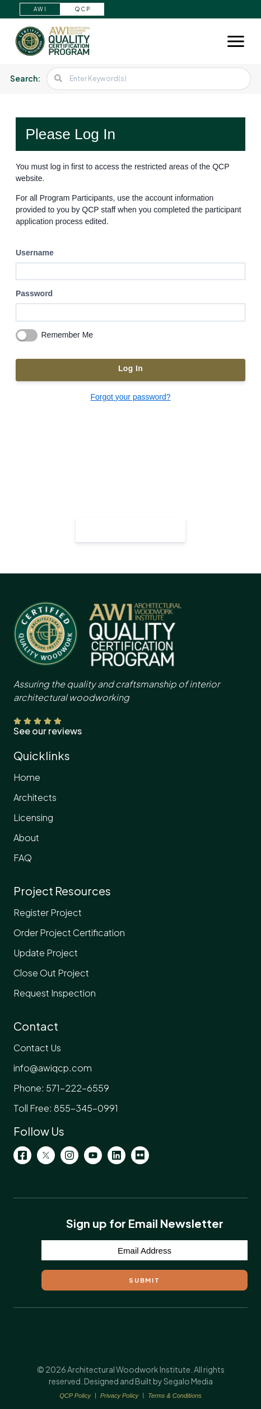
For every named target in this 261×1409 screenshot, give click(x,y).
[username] (130, 272)
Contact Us (37, 1048)
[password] (130, 312)
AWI (40, 9)
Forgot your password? (130, 396)
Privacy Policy (119, 1395)
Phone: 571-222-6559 (61, 1088)
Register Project (47, 912)
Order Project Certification (69, 932)
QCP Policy (75, 1395)
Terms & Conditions (175, 1395)
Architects (35, 797)
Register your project (131, 528)
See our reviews (47, 731)
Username (35, 252)
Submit (144, 1280)
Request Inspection (54, 993)
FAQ (22, 858)
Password (34, 293)
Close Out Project (51, 973)
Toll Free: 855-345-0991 (65, 1108)
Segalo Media (188, 1381)
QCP (82, 9)
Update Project (45, 953)
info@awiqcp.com (52, 1068)
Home (26, 777)
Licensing (33, 817)
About (26, 837)
